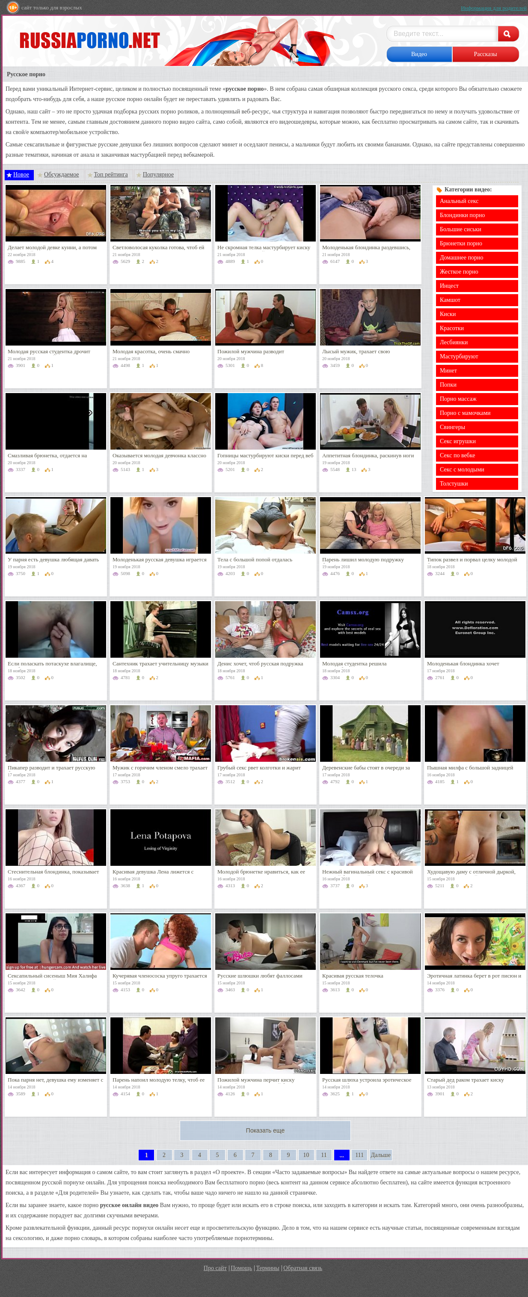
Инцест (449, 286)
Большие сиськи (460, 229)
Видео (419, 54)
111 (359, 1155)
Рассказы (485, 54)
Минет (448, 370)
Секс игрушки (458, 441)
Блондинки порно (462, 215)
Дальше (381, 1155)
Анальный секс (459, 201)
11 (323, 1155)
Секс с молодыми (462, 469)
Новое (21, 174)
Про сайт (215, 1268)
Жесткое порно (459, 271)
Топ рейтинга (111, 174)
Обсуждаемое (61, 174)
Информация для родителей (494, 8)
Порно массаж (458, 399)
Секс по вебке (457, 455)
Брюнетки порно (461, 243)
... (341, 1155)
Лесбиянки (454, 342)
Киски (448, 314)
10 (306, 1155)
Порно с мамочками (465, 413)
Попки (448, 385)
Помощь (241, 1268)
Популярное (158, 174)
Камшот (450, 300)
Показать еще (265, 1130)
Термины (267, 1268)
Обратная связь (302, 1268)
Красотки (452, 328)
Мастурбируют (459, 356)
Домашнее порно (461, 257)
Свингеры (452, 427)
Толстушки (454, 483)
